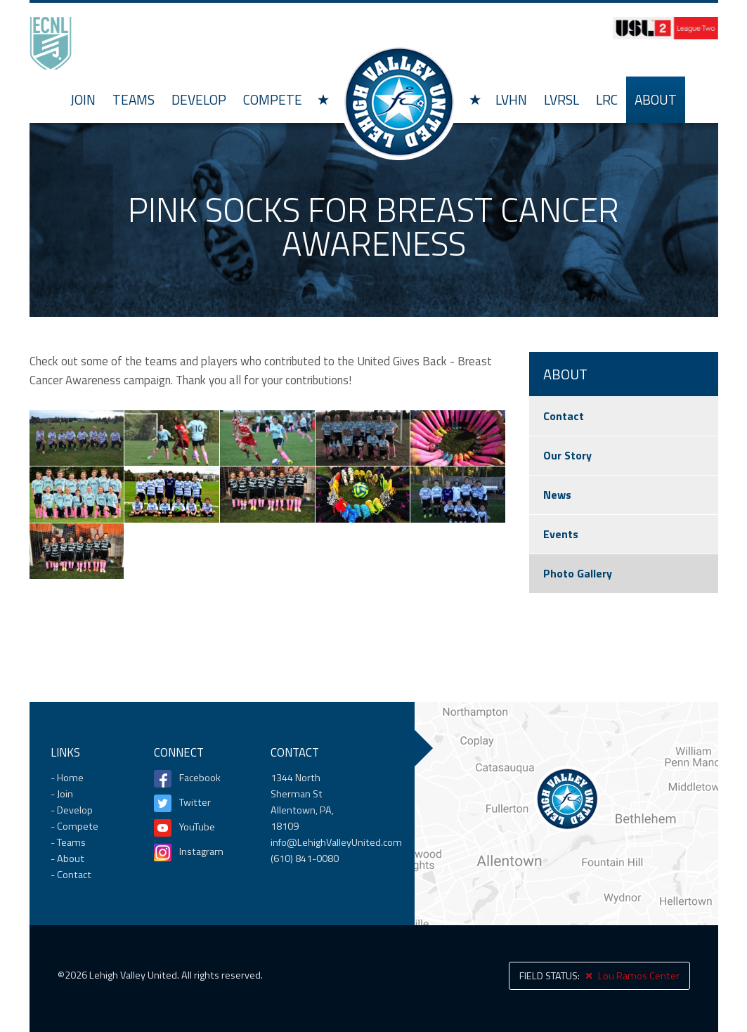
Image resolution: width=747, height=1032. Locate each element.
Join (83, 99)
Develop (198, 99)
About (656, 99)
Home (399, 101)
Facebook (200, 777)
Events (560, 533)
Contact (563, 415)
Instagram (201, 851)
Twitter (195, 802)
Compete (272, 99)
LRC (607, 99)
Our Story (567, 455)
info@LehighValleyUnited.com (336, 842)
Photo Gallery (577, 573)
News (557, 494)
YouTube (197, 827)
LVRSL (561, 99)
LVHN (511, 99)
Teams (133, 99)
